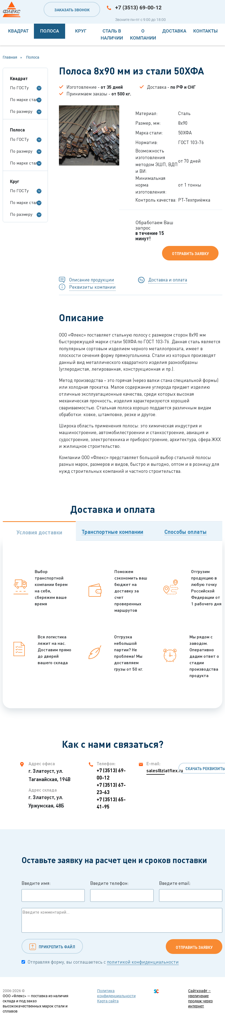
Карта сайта (108, 1001)
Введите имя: (53, 891)
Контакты (205, 31)
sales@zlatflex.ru (155, 770)
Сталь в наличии (112, 34)
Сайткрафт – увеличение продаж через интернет (200, 998)
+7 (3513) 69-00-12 (138, 7)
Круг (80, 31)
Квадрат (18, 31)
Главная (10, 57)
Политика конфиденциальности (116, 993)
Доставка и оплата (167, 279)
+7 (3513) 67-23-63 (111, 788)
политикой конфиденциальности (143, 962)
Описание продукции (91, 279)
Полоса (49, 31)
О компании (143, 34)
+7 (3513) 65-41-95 (111, 803)
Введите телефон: (121, 891)
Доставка (174, 31)
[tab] (39, 531)
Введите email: (190, 891)
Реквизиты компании (92, 287)
